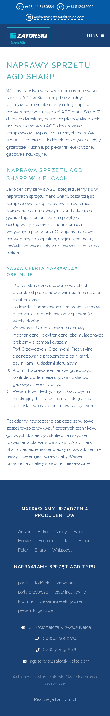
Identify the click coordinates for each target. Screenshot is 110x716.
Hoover (25, 540)
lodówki (42, 582)
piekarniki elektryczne (61, 601)
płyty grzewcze (33, 591)
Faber (84, 540)
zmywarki (66, 582)
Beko (43, 531)
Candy (60, 531)
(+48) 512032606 (79, 6)
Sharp (40, 549)
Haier (78, 531)
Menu (93, 36)
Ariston (24, 531)
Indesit (66, 540)
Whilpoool (62, 549)
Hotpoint (46, 540)
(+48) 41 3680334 (39, 6)
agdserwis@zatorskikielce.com (59, 17)
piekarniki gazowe (35, 610)
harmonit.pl (65, 699)
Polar (23, 549)
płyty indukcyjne (70, 591)
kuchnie (25, 601)
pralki (23, 582)
